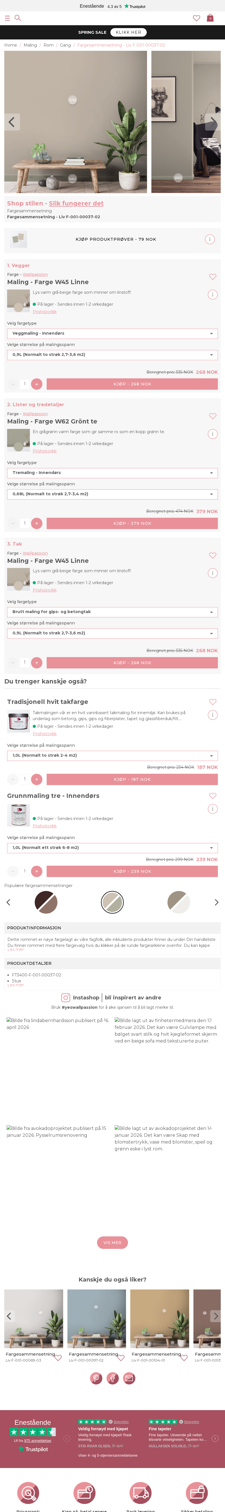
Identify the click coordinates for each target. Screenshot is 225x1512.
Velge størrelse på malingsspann (41, 344)
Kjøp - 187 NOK (132, 779)
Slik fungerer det (76, 203)
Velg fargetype (22, 323)
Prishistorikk (45, 311)
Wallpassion (35, 274)
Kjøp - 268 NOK (132, 384)
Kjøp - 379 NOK (132, 523)
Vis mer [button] (112, 1242)
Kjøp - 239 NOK (132, 871)
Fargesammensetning (30, 1354)
